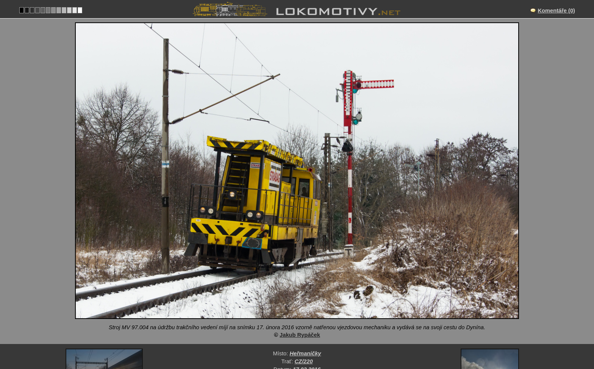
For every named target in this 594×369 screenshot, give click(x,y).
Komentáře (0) (556, 11)
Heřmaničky (305, 277)
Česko (268, 308)
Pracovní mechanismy (315, 308)
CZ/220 (304, 284)
